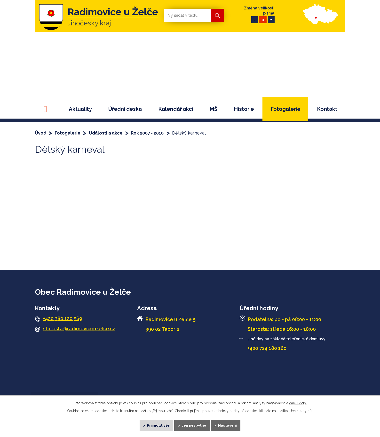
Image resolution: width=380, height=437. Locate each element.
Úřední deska (125, 109)
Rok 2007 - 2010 (147, 133)
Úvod (47, 109)
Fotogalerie (285, 109)
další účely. (298, 403)
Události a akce (106, 133)
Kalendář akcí (175, 109)
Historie (244, 109)
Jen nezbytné (194, 425)
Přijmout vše (158, 425)
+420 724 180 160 (267, 348)
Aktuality (80, 109)
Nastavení (228, 425)
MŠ (213, 109)
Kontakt (327, 109)
